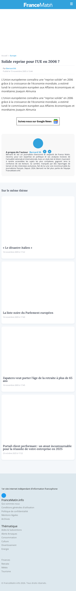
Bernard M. (11, 68)
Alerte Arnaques (9, 533)
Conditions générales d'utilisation (17, 507)
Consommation (9, 537)
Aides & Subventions (11, 530)
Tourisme (6, 571)
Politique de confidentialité (14, 511)
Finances (5, 560)
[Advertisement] (38, 33)
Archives (5, 519)
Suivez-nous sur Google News (38, 121)
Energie (5, 549)
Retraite (5, 563)
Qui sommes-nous (10, 503)
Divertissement (8, 545)
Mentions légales (9, 515)
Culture (5, 541)
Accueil (4, 55)
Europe (13, 55)
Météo (4, 567)
